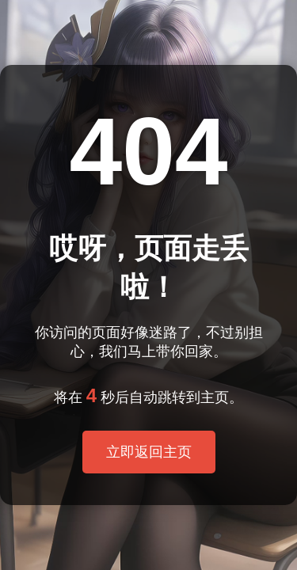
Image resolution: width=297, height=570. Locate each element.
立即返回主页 (149, 452)
